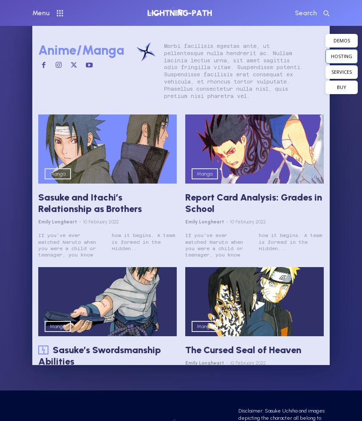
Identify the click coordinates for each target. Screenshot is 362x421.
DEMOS (342, 40)
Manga (58, 174)
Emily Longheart (57, 220)
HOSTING (341, 56)
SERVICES (341, 72)
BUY (341, 87)
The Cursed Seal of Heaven (239, 348)
